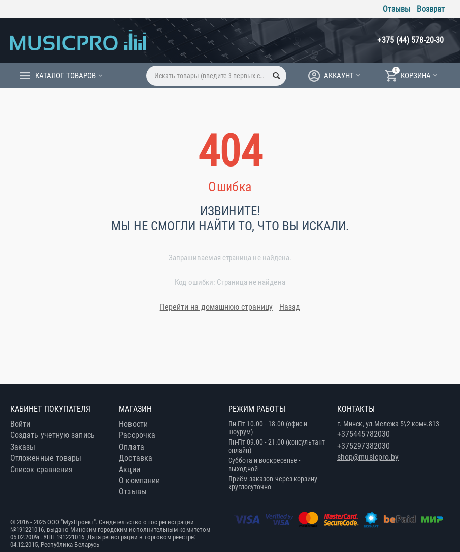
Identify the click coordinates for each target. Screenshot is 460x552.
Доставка (135, 458)
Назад (289, 307)
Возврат (431, 9)
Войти (20, 424)
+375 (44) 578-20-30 (410, 40)
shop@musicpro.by (368, 457)
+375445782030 (363, 434)
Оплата (131, 447)
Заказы (22, 447)
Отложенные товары (45, 458)
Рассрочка (137, 435)
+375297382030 (363, 446)
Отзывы (396, 9)
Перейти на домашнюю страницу (216, 307)
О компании (139, 480)
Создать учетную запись (52, 435)
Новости (133, 424)
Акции (129, 469)
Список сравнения (41, 469)
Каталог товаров (65, 76)
